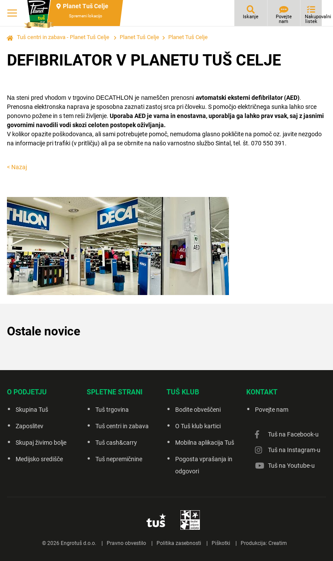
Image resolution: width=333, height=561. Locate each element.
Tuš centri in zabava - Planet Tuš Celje (63, 37)
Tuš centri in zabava (122, 426)
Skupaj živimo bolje (41, 442)
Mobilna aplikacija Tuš (204, 442)
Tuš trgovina (112, 409)
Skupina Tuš (32, 409)
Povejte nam (284, 19)
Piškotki (221, 543)
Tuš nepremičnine (118, 459)
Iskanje (250, 17)
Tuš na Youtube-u (291, 465)
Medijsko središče (39, 459)
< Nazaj (17, 167)
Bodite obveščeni (198, 409)
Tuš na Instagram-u (294, 449)
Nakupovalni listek (313, 19)
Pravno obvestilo (126, 543)
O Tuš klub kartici (198, 426)
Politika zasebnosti (179, 543)
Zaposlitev (29, 426)
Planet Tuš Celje (139, 37)
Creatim (277, 543)
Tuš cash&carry (116, 442)
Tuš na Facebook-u (293, 434)
